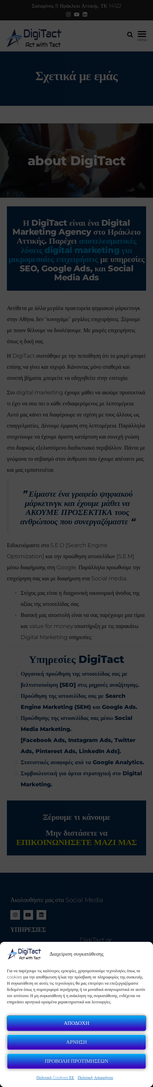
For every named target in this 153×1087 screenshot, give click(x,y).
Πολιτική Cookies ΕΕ (55, 1077)
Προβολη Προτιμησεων (76, 1061)
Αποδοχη (76, 1023)
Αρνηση (76, 1042)
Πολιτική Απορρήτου (95, 1077)
